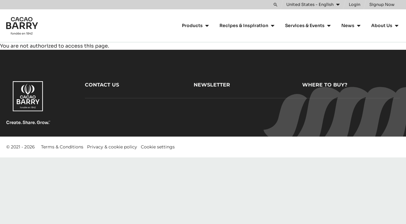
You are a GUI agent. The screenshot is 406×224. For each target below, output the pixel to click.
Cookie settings (158, 147)
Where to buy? (324, 85)
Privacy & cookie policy (112, 147)
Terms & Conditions (62, 147)
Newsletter (212, 85)
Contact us (102, 85)
